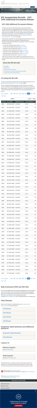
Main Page (6, 66)
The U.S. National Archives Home (15, 3)
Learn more (18, 405)
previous (6, 93)
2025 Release (7, 308)
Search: (12, 98)
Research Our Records (8, 12)
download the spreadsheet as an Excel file (12, 83)
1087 (17, 93)
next (2, 96)
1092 (31, 93)
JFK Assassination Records (19, 12)
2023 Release (7, 313)
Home (2, 12)
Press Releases (7, 337)
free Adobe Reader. (15, 370)
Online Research (5, 383)
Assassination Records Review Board (12, 72)
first (2, 93)
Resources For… (5, 386)
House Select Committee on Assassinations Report (15, 71)
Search (32, 7)
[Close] (35, 391)
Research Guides (5, 388)
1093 (34, 93)
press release (22, 45)
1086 (14, 93)
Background (6, 67)
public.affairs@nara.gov (11, 357)
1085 (11, 93)
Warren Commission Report (10, 69)
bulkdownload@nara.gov (10, 296)
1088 (20, 93)
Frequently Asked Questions (12, 333)
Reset (34, 98)
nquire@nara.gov (9, 349)
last (5, 96)
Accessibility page (31, 371)
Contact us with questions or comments (8, 377)
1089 (23, 93)
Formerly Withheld (29, 101)
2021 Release (7, 321)
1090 (26, 93)
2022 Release (7, 317)
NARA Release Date (19, 101)
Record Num (10, 101)
